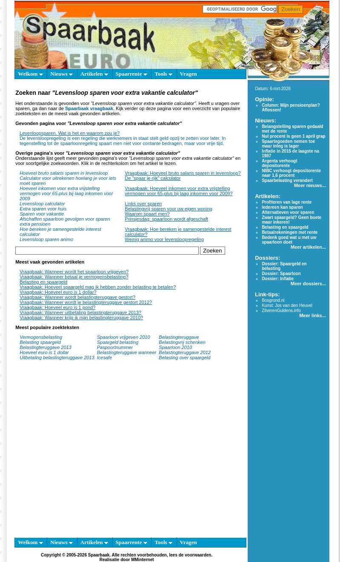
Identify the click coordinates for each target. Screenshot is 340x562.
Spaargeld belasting (117, 342)
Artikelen (94, 74)
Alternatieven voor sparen (288, 212)
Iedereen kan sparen (282, 207)
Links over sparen (143, 203)
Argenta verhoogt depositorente (279, 163)
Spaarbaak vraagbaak (89, 108)
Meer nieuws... (310, 185)
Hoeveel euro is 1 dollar (44, 352)
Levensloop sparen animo (46, 239)
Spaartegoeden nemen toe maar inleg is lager (288, 143)
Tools (163, 74)
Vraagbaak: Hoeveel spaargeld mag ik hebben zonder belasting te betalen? (98, 287)
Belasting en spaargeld (43, 281)
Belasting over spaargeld (184, 357)
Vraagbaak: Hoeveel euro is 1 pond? (57, 307)
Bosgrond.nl (273, 300)
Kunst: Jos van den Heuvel (287, 305)
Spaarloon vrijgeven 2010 (123, 337)
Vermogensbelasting (41, 337)
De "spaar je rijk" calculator (152, 178)
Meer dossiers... (308, 283)
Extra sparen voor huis (43, 208)
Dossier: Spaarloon (281, 273)
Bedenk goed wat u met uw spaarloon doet (289, 239)
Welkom (30, 74)
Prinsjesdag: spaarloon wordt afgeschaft (166, 218)
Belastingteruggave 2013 (45, 347)
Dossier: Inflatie (278, 278)
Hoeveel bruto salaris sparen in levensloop (64, 173)
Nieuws (61, 74)
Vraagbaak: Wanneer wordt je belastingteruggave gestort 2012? (86, 302)
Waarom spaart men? (147, 213)
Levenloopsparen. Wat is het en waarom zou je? (70, 133)
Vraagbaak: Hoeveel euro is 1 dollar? (58, 292)
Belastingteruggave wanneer (126, 352)
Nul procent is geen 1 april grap (293, 136)
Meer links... (312, 315)
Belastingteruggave (179, 337)
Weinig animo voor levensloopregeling (164, 239)
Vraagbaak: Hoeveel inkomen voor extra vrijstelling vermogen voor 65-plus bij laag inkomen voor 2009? (178, 191)
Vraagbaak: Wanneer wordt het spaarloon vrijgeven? (74, 271)
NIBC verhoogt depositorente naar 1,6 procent (291, 173)
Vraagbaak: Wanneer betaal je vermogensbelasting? (74, 276)
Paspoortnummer (115, 347)
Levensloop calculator (42, 203)
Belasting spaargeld (40, 342)
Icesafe (104, 357)
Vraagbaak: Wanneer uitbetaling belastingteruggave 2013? (80, 312)
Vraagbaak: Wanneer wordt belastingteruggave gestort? (77, 297)
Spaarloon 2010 (176, 347)
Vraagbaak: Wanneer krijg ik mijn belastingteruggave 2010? (81, 317)
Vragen (188, 74)
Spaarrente (131, 74)
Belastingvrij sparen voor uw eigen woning (168, 208)
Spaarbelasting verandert (287, 180)
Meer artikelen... (308, 247)
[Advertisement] (80, 453)
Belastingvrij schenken (182, 342)
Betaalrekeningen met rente (289, 232)
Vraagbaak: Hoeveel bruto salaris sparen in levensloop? (182, 173)
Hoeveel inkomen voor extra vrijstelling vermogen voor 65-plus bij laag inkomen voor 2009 (66, 193)
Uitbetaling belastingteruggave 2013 (57, 357)
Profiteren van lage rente (286, 202)
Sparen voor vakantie (42, 213)
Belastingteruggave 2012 (185, 352)
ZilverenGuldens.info (281, 310)
